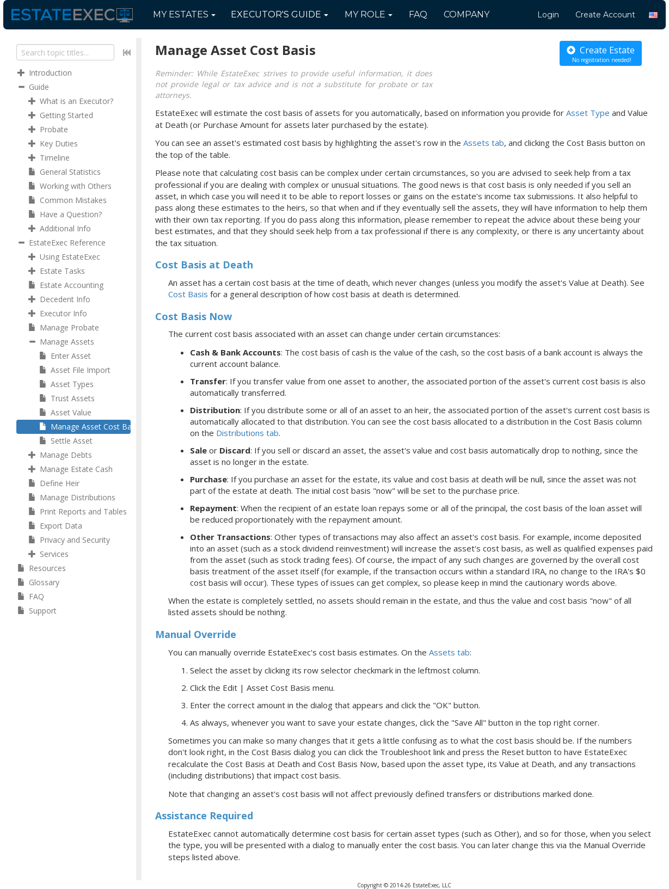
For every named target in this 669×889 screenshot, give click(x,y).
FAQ (418, 14)
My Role (368, 14)
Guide (279, 14)
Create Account (605, 15)
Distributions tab (247, 432)
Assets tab (483, 142)
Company (466, 14)
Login (548, 15)
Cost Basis (188, 294)
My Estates (184, 14)
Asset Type (588, 112)
